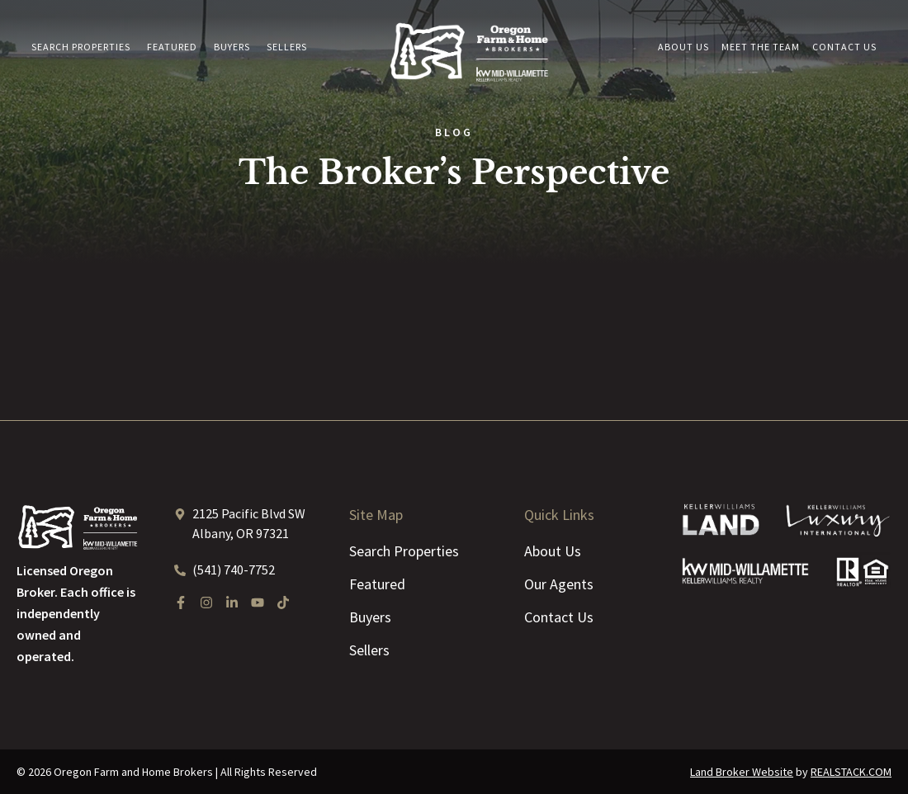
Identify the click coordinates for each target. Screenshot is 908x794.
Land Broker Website (741, 771)
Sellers (287, 46)
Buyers (232, 46)
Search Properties (80, 46)
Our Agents (559, 583)
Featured (172, 46)
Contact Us (844, 46)
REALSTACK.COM (851, 771)
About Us (683, 46)
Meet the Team (760, 46)
